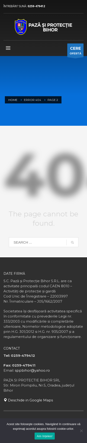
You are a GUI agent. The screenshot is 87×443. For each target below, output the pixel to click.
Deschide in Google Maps (28, 400)
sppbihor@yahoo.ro (32, 370)
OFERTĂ (75, 51)
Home (12, 100)
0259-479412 (36, 6)
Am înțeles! (45, 436)
